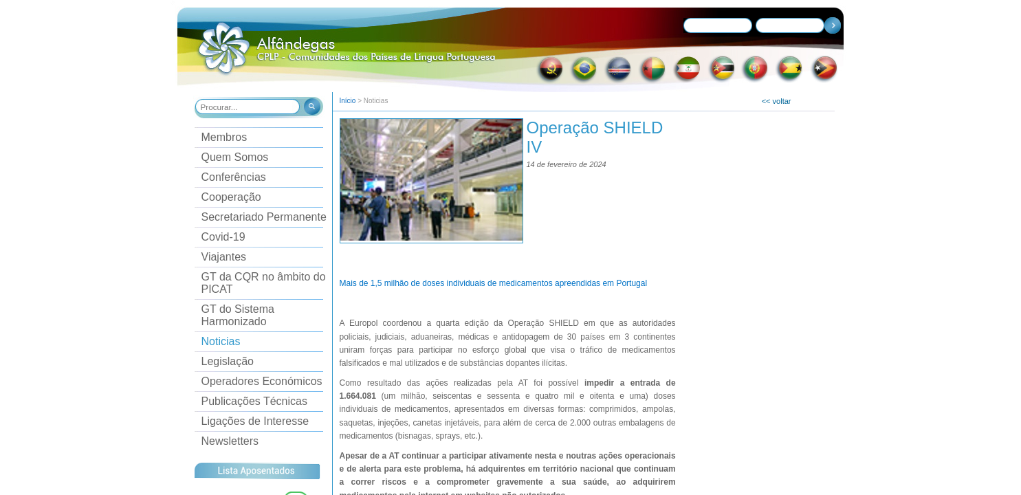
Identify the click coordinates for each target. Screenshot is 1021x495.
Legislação (227, 361)
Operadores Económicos (261, 381)
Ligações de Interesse (255, 421)
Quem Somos (235, 157)
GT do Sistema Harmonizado (237, 315)
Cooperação (231, 197)
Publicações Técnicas (254, 401)
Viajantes (224, 257)
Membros (224, 137)
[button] (310, 108)
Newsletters (230, 441)
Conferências (233, 177)
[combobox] (248, 106)
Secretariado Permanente (264, 217)
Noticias (221, 341)
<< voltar (776, 101)
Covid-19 (223, 237)
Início (348, 100)
